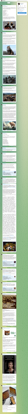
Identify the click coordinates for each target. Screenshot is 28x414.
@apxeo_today (4, 179)
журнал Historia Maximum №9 (8, 374)
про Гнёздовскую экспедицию (6, 237)
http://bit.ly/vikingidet (5, 260)
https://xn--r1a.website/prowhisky (6, 170)
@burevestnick (23, 9)
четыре (13, 235)
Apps (22, 14)
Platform (24, 14)
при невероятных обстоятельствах (12, 187)
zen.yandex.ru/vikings (20, 11)
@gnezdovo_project (7, 272)
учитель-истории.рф (5, 349)
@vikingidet (21, 4)
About (19, 14)
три (11, 235)
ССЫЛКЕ (9, 325)
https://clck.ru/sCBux (5, 286)
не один (14, 185)
